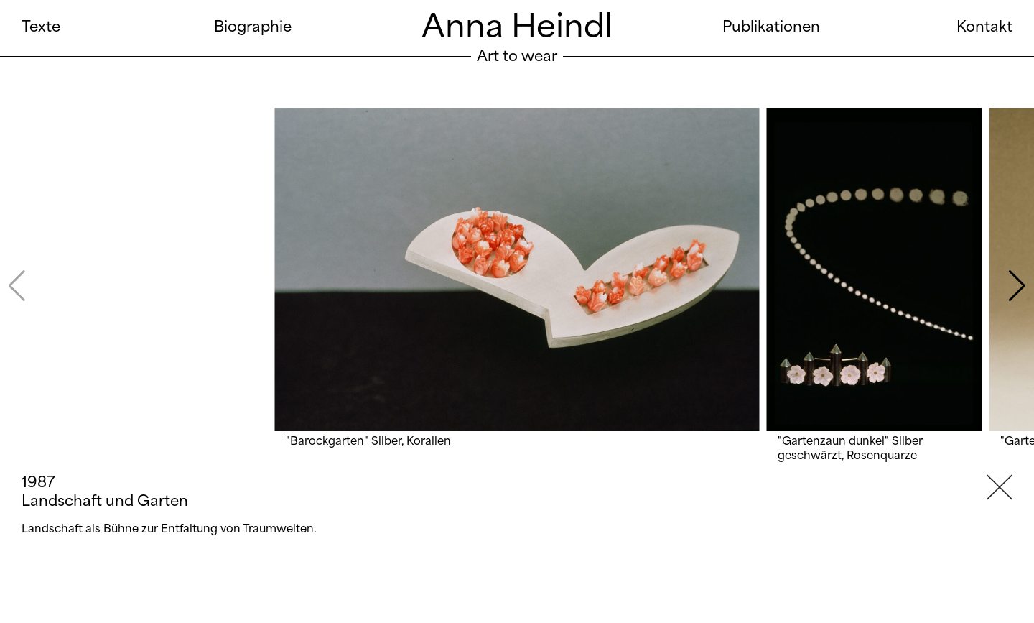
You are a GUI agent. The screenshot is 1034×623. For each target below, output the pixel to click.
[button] (1017, 286)
